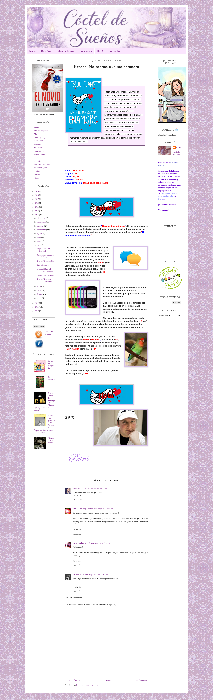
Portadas (37, 144)
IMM (100, 51)
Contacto (114, 51)
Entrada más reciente (74, 680)
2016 (37, 203)
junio (39, 241)
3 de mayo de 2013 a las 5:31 (99, 543)
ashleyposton (39, 151)
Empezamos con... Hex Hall (44, 249)
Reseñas (46, 51)
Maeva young (39, 137)
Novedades (38, 141)
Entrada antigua (141, 680)
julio (39, 237)
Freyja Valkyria (79, 543)
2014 (37, 211)
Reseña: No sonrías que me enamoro (44, 280)
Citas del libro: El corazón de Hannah (46, 270)
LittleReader (78, 574)
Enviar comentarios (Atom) (87, 685)
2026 (37, 191)
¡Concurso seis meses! (51, 440)
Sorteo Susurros (43, 265)
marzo (40, 290)
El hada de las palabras (83, 509)
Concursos (85, 51)
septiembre (41, 230)
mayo (39, 245)
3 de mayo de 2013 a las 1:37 (105, 509)
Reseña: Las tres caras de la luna (45, 256)
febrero (40, 294)
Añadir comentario (74, 598)
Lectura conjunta (41, 130)
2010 (37, 311)
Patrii (178, 147)
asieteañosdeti (39, 154)
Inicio (32, 51)
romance (37, 174)
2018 (37, 195)
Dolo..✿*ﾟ (77, 488)
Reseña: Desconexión (45, 261)
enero (39, 298)
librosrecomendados (42, 164)
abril (39, 286)
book (36, 157)
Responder (77, 499)
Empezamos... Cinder (45, 275)
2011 (37, 307)
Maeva (37, 134)
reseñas (37, 171)
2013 (37, 214)
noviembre (41, 222)
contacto (37, 161)
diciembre (41, 218)
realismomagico (40, 168)
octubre (40, 226)
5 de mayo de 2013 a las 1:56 (96, 574)
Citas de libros (65, 51)
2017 (37, 199)
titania (36, 178)
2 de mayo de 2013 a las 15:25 (95, 488)
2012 (37, 303)
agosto (40, 233)
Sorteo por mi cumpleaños (51, 364)
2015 (37, 207)
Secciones (38, 147)
